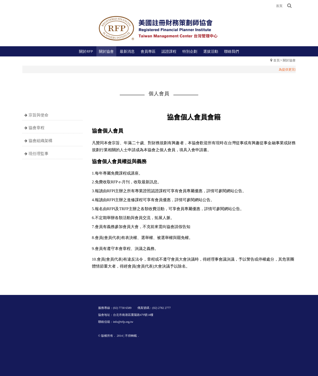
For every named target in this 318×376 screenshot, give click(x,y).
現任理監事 (38, 153)
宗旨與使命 (38, 115)
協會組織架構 (40, 140)
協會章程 (36, 127)
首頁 (276, 60)
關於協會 (289, 60)
